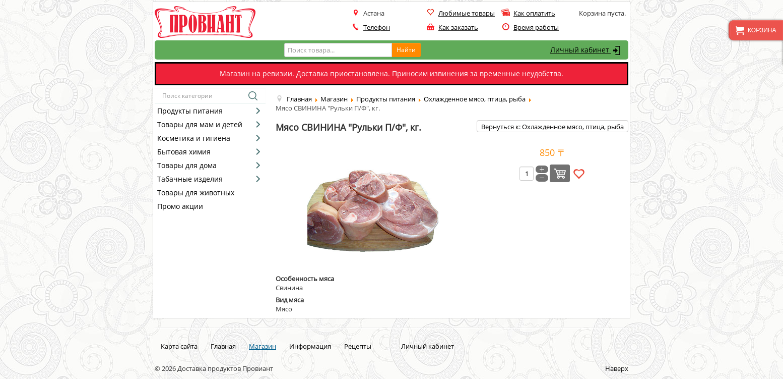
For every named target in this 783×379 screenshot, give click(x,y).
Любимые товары (466, 13)
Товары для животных (195, 192)
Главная (223, 346)
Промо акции (180, 206)
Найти (406, 49)
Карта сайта (179, 346)
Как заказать (458, 27)
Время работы (536, 27)
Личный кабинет (586, 50)
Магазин (262, 346)
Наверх (616, 368)
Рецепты (357, 346)
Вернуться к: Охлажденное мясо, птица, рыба (552, 126)
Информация (310, 346)
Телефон (376, 27)
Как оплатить (534, 13)
